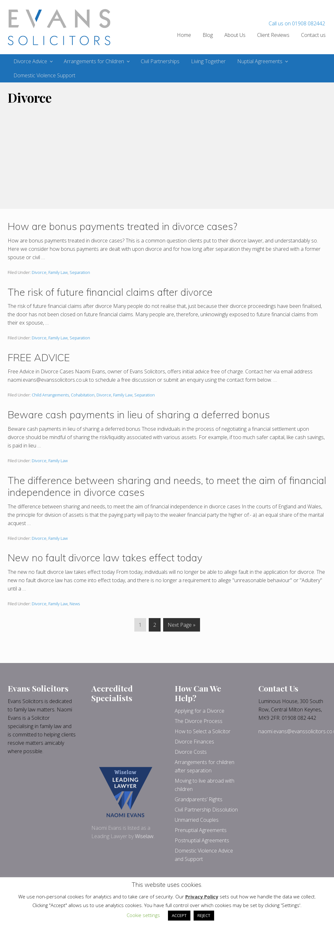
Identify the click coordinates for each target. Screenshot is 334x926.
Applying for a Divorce (199, 710)
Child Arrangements (50, 395)
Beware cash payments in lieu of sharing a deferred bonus (139, 414)
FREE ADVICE (39, 357)
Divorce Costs (191, 751)
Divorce (39, 272)
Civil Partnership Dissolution (206, 809)
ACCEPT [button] (179, 915)
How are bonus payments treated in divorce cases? (122, 226)
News (75, 604)
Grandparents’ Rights (198, 799)
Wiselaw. (144, 836)
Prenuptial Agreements (201, 830)
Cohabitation (83, 395)
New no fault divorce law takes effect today (105, 557)
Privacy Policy (201, 896)
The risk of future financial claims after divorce (110, 292)
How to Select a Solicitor (202, 731)
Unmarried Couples (197, 819)
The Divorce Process (198, 721)
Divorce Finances (194, 741)
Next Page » (181, 626)
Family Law (58, 272)
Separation (80, 272)
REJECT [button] (203, 915)
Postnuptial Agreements (202, 840)
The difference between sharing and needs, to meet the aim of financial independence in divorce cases (167, 486)
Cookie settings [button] (143, 915)
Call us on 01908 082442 (297, 23)
